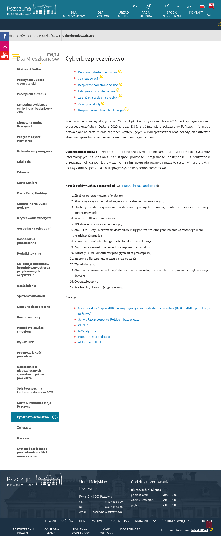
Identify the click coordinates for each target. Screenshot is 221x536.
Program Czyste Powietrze (29, 139)
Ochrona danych (51, 531)
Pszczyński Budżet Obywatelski (30, 81)
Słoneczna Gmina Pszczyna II (30, 124)
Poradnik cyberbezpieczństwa (98, 72)
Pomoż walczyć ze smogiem (30, 329)
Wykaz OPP (25, 342)
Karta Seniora (27, 182)
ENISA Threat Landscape (139, 185)
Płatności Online (29, 69)
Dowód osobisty (29, 317)
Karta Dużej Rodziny (32, 193)
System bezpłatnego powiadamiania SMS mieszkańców (32, 452)
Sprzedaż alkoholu (31, 296)
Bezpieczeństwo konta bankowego (101, 110)
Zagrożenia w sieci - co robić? (97, 98)
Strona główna (18, 35)
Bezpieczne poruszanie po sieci (98, 85)
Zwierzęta (24, 427)
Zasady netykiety (89, 104)
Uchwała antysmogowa (34, 151)
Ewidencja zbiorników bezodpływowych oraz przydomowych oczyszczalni (33, 269)
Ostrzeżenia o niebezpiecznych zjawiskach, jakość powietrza (31, 372)
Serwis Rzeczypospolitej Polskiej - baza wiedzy (108, 319)
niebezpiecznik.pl (89, 342)
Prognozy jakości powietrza (29, 354)
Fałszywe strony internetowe (96, 91)
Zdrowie (23, 172)
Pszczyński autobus (31, 94)
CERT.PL (83, 325)
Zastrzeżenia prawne (23, 531)
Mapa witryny (106, 531)
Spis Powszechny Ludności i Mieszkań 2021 (35, 390)
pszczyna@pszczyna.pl (108, 512)
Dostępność (130, 529)
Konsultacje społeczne (33, 306)
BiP (211, 6)
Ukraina (23, 438)
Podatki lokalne (29, 253)
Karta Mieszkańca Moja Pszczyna (34, 405)
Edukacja (24, 161)
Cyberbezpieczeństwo (33, 417)
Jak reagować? (88, 78)
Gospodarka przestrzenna (26, 241)
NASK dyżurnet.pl (89, 331)
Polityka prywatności (80, 531)
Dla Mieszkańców (46, 35)
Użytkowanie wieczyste (34, 218)
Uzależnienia (26, 285)
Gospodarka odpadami (34, 228)
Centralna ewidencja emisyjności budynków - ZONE (34, 108)
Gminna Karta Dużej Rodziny (32, 205)
